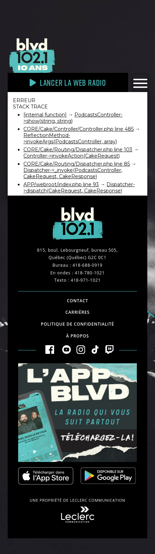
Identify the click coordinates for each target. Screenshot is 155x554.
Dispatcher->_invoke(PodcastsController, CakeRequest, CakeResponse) (72, 173)
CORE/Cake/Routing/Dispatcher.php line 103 (77, 149)
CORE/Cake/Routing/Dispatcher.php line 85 (76, 164)
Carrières (77, 312)
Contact (77, 301)
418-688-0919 (88, 265)
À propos (77, 336)
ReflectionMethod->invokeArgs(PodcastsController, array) (70, 138)
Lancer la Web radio (68, 82)
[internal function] (45, 115)
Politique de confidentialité (77, 324)
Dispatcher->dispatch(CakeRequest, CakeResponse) (79, 187)
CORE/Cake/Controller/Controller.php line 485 (78, 129)
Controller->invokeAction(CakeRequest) (71, 156)
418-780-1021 (90, 273)
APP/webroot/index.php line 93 (61, 184)
